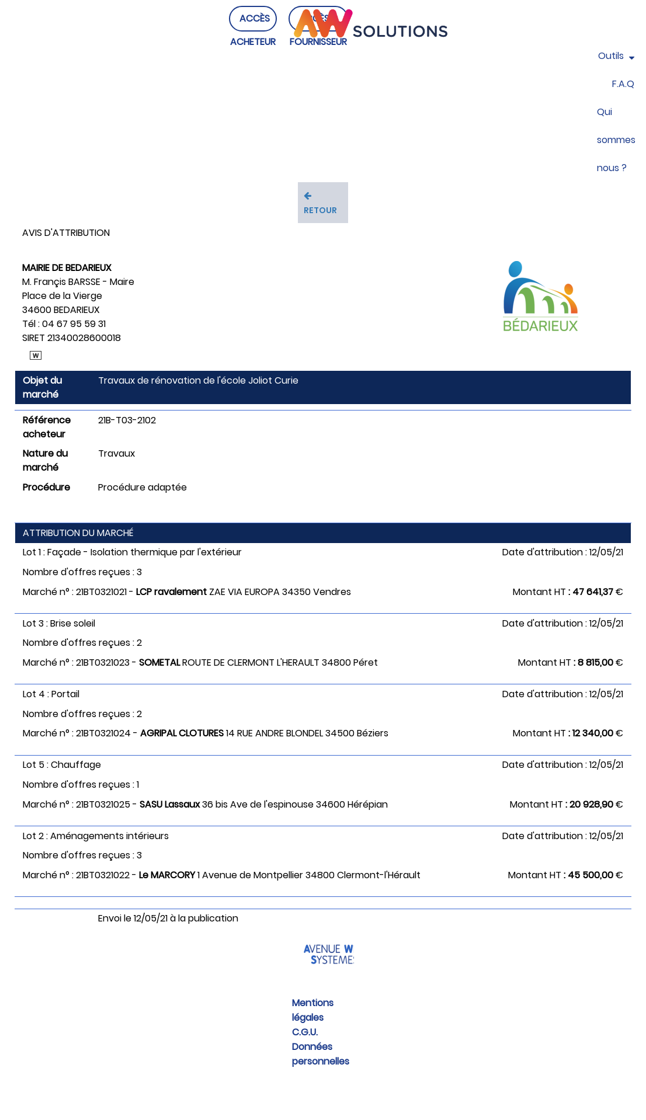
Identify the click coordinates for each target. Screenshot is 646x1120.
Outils (616, 55)
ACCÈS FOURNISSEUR (318, 42)
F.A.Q (623, 84)
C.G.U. (305, 1032)
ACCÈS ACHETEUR (253, 42)
